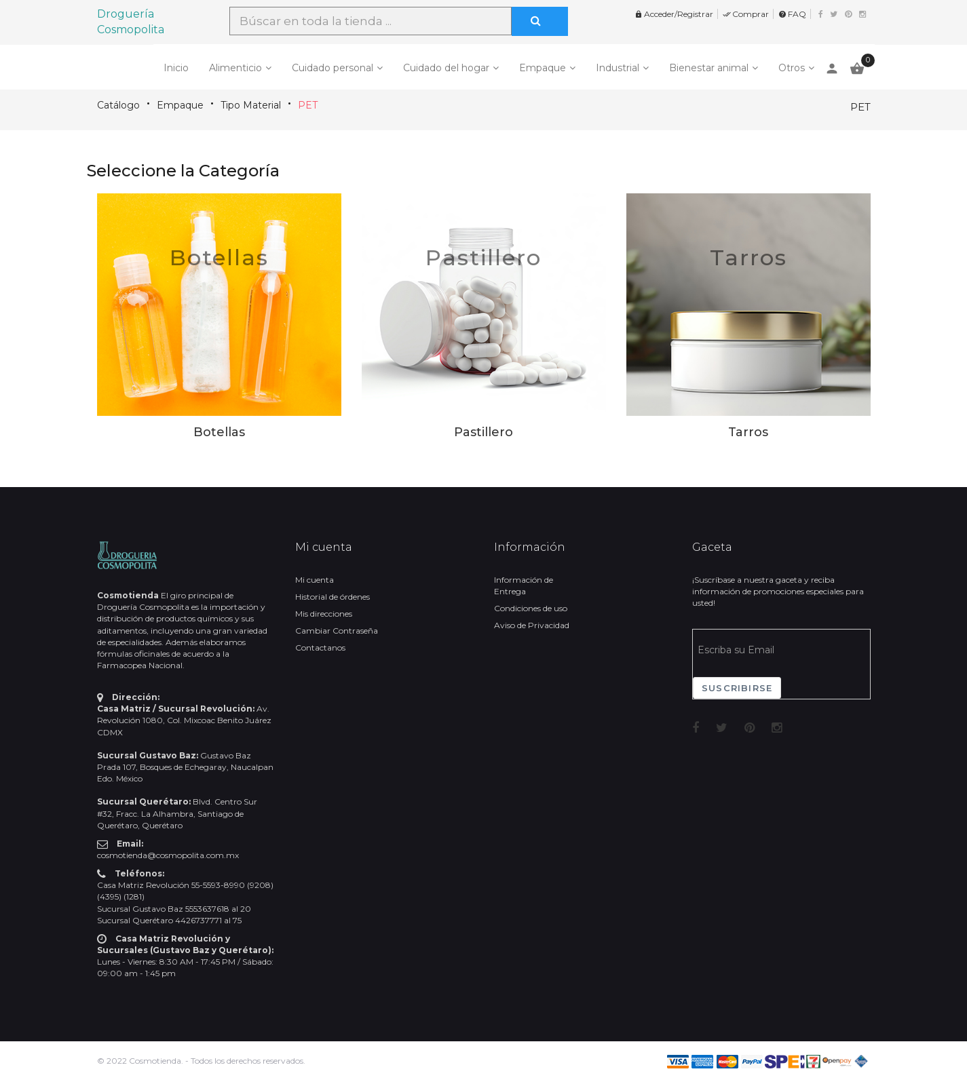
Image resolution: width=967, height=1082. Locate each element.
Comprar (746, 14)
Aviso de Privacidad (531, 625)
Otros (791, 68)
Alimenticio (235, 68)
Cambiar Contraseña (336, 630)
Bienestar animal (708, 68)
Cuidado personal (332, 68)
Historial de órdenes (332, 597)
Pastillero (483, 257)
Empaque (542, 68)
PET (308, 105)
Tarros (748, 257)
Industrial (617, 68)
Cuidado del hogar (446, 68)
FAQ (792, 14)
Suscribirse (737, 687)
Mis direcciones (323, 613)
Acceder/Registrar (673, 14)
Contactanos (320, 647)
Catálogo (118, 105)
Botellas (219, 257)
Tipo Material (251, 105)
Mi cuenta (314, 580)
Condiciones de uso (530, 608)
